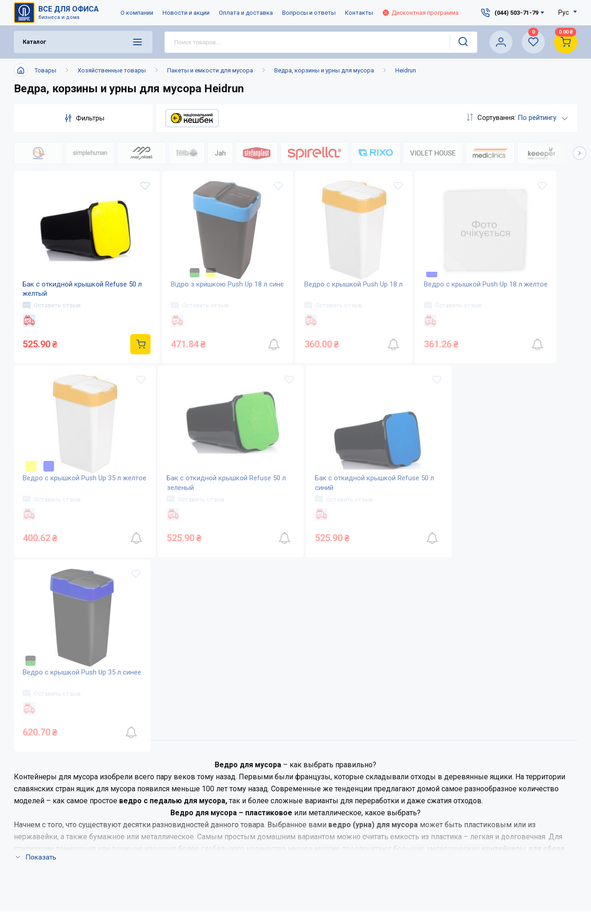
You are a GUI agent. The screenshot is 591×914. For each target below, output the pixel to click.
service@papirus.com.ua (441, 759)
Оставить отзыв (52, 305)
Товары (45, 70)
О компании (137, 12)
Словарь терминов (292, 815)
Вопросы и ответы (309, 12)
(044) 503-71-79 (446, 740)
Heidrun (405, 70)
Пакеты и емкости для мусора (210, 70)
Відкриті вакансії (198, 834)
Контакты (359, 12)
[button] (579, 153)
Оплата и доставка (246, 12)
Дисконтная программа (420, 12)
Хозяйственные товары (112, 70)
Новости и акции (186, 12)
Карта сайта (188, 815)
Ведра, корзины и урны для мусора (324, 70)
